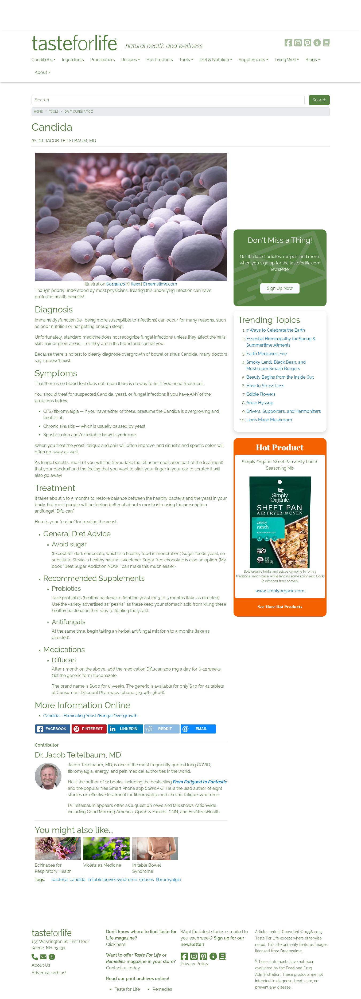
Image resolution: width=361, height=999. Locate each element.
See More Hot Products (280, 607)
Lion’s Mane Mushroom (269, 419)
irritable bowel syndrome (112, 879)
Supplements (252, 59)
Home (38, 111)
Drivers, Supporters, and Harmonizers (283, 411)
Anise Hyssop (259, 402)
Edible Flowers (260, 394)
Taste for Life (127, 989)
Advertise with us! (49, 972)
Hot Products (159, 59)
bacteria (60, 879)
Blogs (311, 59)
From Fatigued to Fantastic (200, 781)
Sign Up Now (280, 288)
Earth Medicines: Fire (266, 353)
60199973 (116, 284)
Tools (184, 59)
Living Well (285, 59)
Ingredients (73, 59)
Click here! (116, 944)
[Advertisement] (180, 15)
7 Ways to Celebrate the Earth (275, 330)
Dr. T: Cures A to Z (79, 111)
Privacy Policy (194, 963)
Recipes (129, 59)
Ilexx (135, 284)
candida (78, 879)
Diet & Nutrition (214, 59)
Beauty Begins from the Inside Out (280, 377)
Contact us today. (123, 967)
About (41, 72)
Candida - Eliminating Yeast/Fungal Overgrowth (90, 715)
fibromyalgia (168, 879)
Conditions (42, 59)
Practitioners (102, 59)
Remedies (162, 989)
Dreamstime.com (160, 284)
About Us (41, 965)
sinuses (146, 879)
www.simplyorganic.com (279, 590)
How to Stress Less (265, 385)
